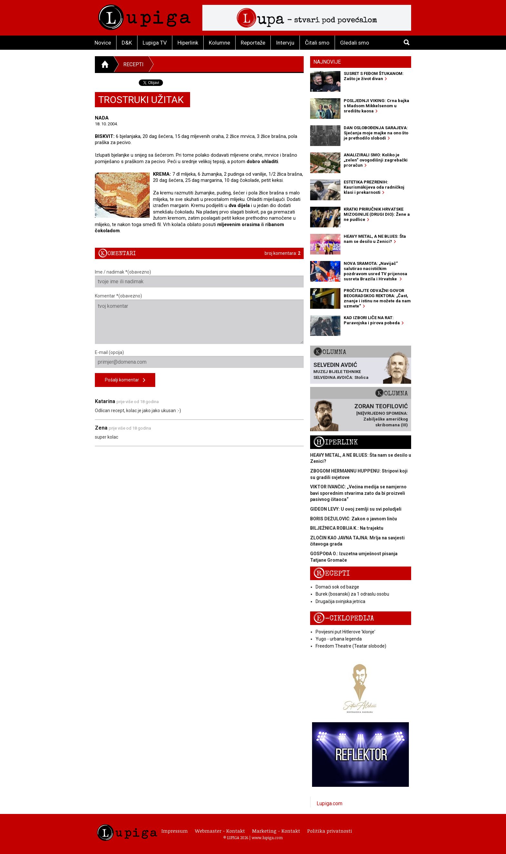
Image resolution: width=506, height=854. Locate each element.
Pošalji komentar (125, 380)
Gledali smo (354, 42)
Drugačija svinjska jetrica (340, 601)
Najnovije (327, 62)
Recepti (133, 64)
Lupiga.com (329, 803)
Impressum (174, 831)
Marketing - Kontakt (276, 831)
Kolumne (219, 42)
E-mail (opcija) (199, 359)
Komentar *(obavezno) (199, 318)
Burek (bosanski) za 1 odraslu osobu (352, 594)
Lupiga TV (155, 42)
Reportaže (253, 42)
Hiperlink (187, 42)
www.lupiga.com (267, 837)
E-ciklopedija (343, 618)
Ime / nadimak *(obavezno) (199, 278)
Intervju (285, 42)
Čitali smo (317, 42)
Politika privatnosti (329, 831)
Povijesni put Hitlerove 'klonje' (345, 631)
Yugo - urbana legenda (339, 638)
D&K (127, 42)
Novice (103, 42)
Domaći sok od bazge (337, 586)
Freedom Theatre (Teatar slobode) (351, 646)
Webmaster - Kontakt (220, 831)
